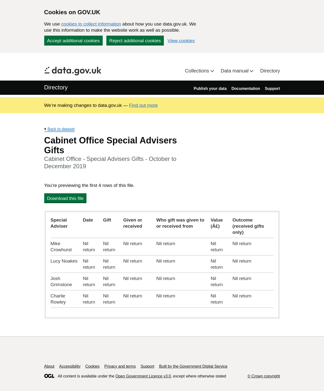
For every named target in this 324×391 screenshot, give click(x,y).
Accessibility (70, 366)
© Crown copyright (264, 376)
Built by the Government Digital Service (193, 366)
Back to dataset (61, 129)
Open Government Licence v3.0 (143, 376)
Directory (270, 70)
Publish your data (210, 88)
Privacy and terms (120, 366)
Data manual (235, 70)
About (49, 366)
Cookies (92, 366)
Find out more (143, 105)
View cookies (181, 40)
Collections (197, 70)
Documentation (245, 88)
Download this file (65, 198)
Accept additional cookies (73, 40)
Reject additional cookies (135, 40)
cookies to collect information (91, 24)
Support (272, 88)
